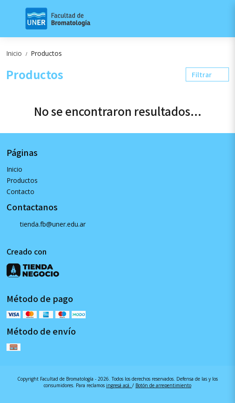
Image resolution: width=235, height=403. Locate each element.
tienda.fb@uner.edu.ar (46, 224)
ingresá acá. (119, 385)
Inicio (18, 53)
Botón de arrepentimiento (163, 385)
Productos (46, 53)
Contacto (20, 191)
